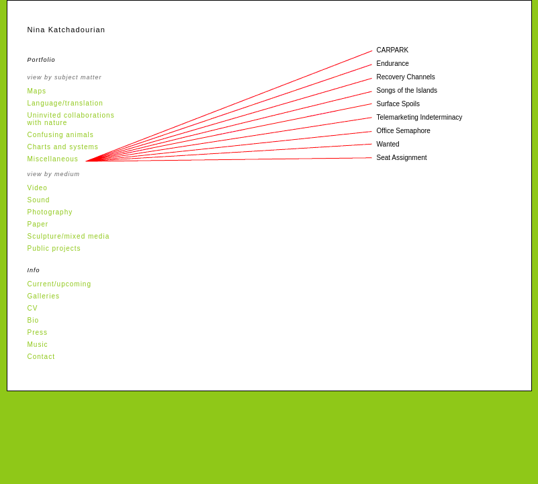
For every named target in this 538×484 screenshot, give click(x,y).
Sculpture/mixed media (69, 236)
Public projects (54, 248)
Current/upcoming (59, 284)
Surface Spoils (398, 104)
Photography (50, 212)
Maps (37, 91)
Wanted (388, 144)
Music (38, 344)
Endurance (393, 63)
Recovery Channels (406, 77)
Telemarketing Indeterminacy (420, 117)
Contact (41, 356)
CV (33, 308)
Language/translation (65, 103)
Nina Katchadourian (66, 30)
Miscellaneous (53, 159)
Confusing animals (61, 134)
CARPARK (393, 50)
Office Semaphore (404, 130)
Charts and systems (63, 147)
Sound (39, 200)
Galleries (44, 296)
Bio (33, 320)
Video (38, 188)
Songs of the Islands (407, 90)
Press (38, 332)
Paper (38, 224)
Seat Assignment (402, 157)
